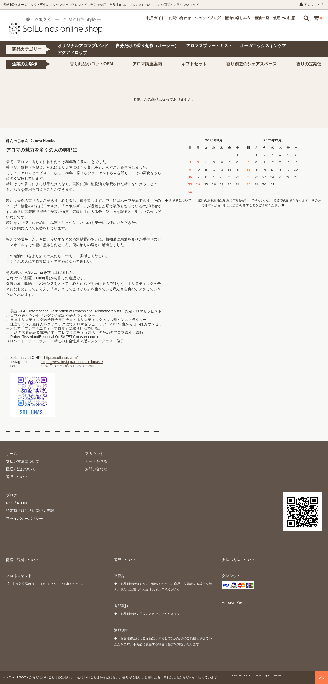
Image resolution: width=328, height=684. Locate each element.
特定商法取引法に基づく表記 (30, 511)
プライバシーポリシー (24, 518)
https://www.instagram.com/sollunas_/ (72, 362)
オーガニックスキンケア (263, 45)
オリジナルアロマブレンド (83, 45)
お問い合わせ (180, 18)
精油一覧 (261, 18)
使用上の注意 (284, 18)
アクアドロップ (72, 52)
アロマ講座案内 (147, 64)
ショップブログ (208, 18)
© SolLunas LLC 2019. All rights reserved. (257, 675)
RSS (10, 503)
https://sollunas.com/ (61, 357)
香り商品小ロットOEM (91, 64)
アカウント (312, 4)
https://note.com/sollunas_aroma (67, 366)
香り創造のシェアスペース (251, 64)
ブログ (11, 495)
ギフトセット (194, 64)
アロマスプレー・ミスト (209, 45)
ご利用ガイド (154, 18)
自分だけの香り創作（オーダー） (147, 45)
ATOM (22, 503)
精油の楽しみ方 (237, 18)
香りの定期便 (308, 64)
